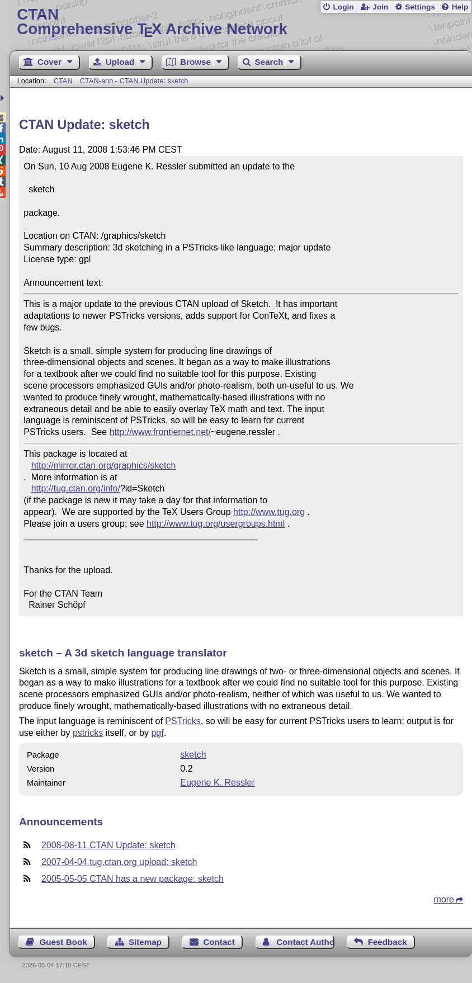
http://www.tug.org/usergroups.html (216, 523)
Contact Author (305, 942)
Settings (420, 7)
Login (343, 7)
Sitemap (145, 942)
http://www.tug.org (269, 512)
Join (380, 7)
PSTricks (182, 721)
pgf (157, 733)
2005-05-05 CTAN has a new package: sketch (132, 878)
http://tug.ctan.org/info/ (75, 488)
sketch (193, 754)
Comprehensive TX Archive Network (240, 22)
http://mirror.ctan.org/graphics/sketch (103, 465)
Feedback (387, 942)
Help (460, 7)
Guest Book (63, 942)
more (444, 899)
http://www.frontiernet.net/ (160, 432)
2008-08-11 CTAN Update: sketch (108, 845)
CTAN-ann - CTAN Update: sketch (134, 81)
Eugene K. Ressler (217, 782)
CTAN (63, 81)
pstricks (88, 733)
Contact (219, 942)
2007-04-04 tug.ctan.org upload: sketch (119, 862)
